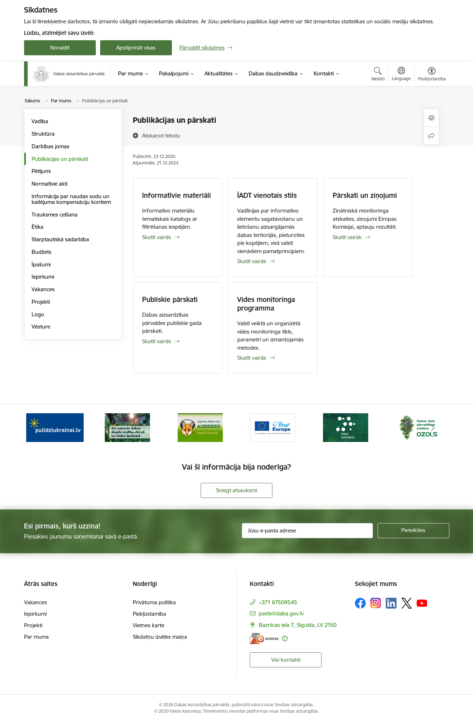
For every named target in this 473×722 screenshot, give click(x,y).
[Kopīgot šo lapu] (431, 136)
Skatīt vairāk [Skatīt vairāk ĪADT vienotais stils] (251, 261)
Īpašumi (41, 264)
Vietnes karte (148, 625)
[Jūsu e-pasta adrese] (307, 530)
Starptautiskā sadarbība (60, 239)
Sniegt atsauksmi (236, 490)
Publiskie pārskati (170, 299)
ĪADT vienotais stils (267, 195)
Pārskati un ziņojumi (365, 195)
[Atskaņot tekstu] (161, 135)
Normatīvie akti (49, 183)
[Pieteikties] (413, 530)
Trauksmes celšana (55, 214)
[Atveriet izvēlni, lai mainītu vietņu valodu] (401, 74)
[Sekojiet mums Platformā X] (406, 603)
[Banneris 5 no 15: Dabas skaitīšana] (345, 427)
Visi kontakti (285, 659)
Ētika (37, 226)
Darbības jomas (50, 146)
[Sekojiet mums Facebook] (360, 603)
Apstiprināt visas (135, 47)
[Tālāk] (433, 427)
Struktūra (43, 133)
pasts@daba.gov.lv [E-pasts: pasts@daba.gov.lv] (281, 613)
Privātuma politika (154, 602)
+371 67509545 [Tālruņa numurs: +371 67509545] (278, 602)
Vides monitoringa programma (266, 303)
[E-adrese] (264, 638)
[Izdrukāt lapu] (431, 118)
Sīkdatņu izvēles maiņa (160, 636)
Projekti (41, 301)
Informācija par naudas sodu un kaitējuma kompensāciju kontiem (71, 199)
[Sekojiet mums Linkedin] (391, 603)
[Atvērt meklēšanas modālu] (378, 75)
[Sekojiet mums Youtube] (422, 602)
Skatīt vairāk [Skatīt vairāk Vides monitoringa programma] (251, 357)
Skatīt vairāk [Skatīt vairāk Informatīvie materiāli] (156, 237)
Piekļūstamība (149, 613)
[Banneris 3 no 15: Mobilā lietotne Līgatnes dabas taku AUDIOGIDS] (200, 427)
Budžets (41, 251)
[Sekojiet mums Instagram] (375, 603)
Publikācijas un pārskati (60, 158)
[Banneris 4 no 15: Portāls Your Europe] (272, 427)
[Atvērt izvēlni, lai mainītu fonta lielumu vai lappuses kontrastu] (432, 75)
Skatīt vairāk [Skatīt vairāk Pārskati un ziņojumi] (347, 237)
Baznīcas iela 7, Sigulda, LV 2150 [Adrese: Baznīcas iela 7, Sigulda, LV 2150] (298, 624)
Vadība (40, 121)
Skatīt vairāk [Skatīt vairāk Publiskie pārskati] (156, 341)
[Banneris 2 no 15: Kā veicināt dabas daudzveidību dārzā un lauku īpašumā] (127, 427)
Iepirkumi (43, 276)
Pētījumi (41, 171)
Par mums (36, 636)
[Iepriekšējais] (40, 427)
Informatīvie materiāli (176, 195)
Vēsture (41, 326)
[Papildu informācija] (284, 638)
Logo (38, 314)
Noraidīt (59, 47)
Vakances (43, 289)
